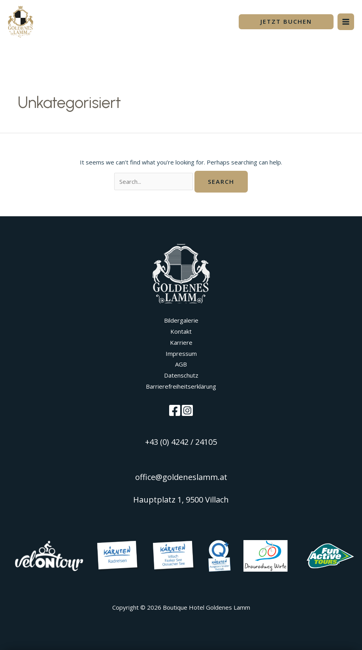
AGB (181, 364)
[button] (286, 21)
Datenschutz (181, 375)
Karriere (181, 342)
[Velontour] (49, 555)
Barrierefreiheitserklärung (181, 386)
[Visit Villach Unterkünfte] (219, 555)
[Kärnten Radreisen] (118, 555)
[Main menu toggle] (345, 21)
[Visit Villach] (174, 555)
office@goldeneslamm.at (181, 477)
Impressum (181, 353)
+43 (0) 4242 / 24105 (181, 441)
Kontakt (181, 331)
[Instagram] (187, 410)
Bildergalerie (181, 320)
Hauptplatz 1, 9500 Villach (181, 499)
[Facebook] (174, 410)
